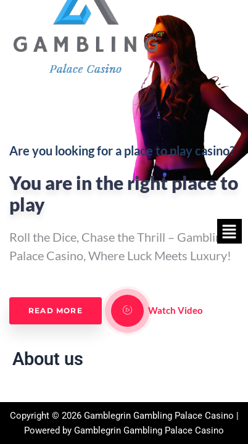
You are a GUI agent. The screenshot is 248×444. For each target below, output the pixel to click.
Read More (55, 310)
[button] (229, 231)
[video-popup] (127, 311)
